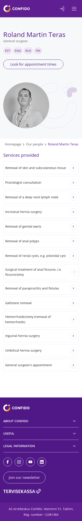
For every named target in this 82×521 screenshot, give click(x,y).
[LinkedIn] (41, 462)
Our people (34, 144)
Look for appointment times (33, 64)
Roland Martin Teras (63, 144)
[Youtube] (30, 462)
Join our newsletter (24, 477)
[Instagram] (19, 462)
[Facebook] (7, 462)
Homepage (13, 144)
